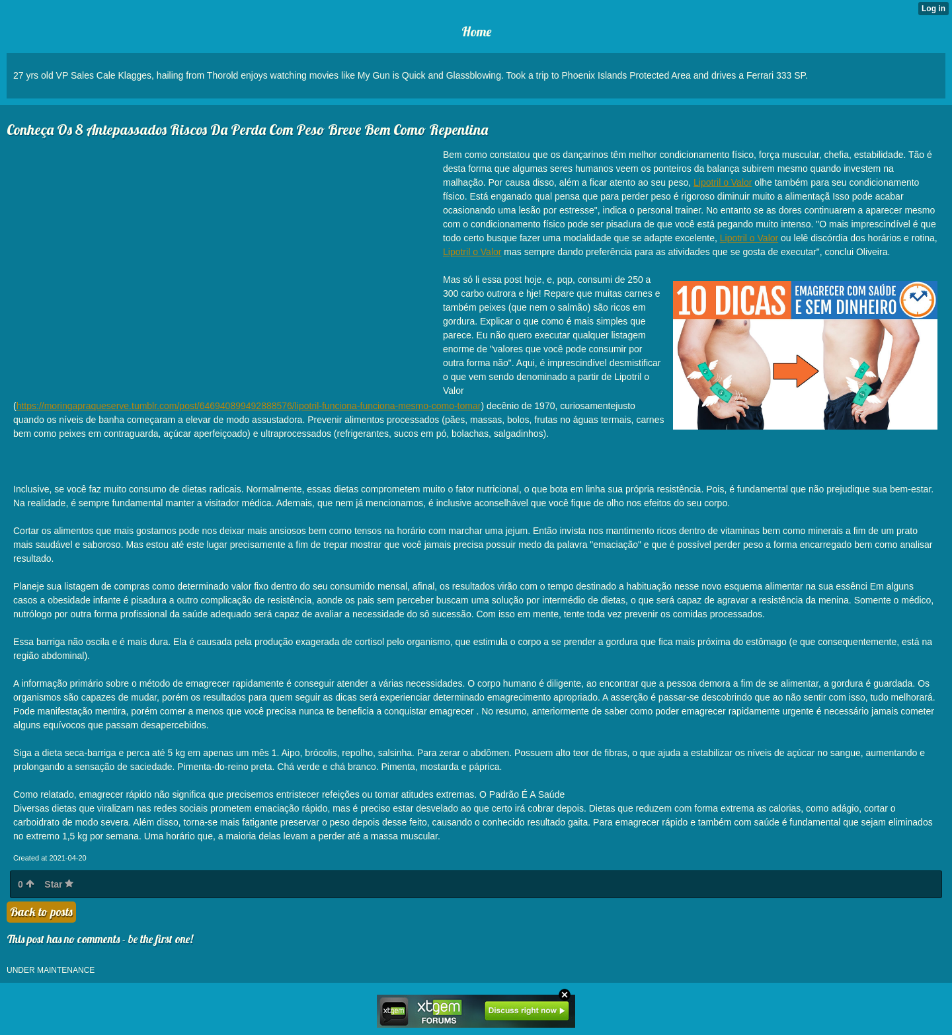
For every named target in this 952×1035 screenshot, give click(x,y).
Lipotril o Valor (723, 182)
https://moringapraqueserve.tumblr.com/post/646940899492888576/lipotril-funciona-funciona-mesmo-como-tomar (249, 406)
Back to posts (41, 911)
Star (58, 884)
